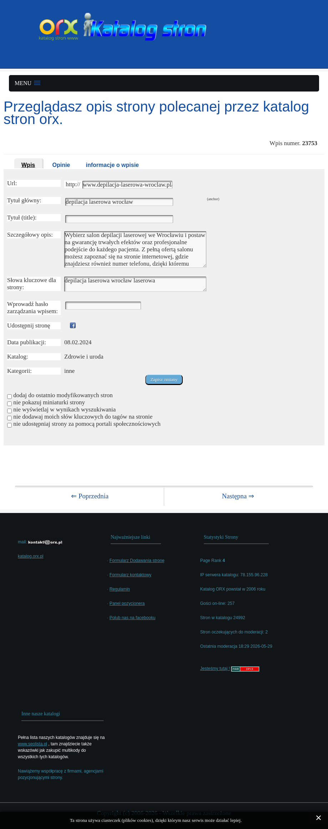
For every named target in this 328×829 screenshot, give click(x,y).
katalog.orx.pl (30, 556)
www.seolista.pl (32, 743)
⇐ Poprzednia (90, 496)
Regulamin (120, 589)
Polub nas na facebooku (133, 617)
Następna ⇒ (238, 496)
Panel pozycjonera (127, 603)
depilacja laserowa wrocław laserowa (135, 284)
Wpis (28, 165)
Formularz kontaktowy (130, 574)
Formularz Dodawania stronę (137, 560)
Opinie (61, 165)
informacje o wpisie (112, 165)
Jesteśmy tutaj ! (215, 668)
